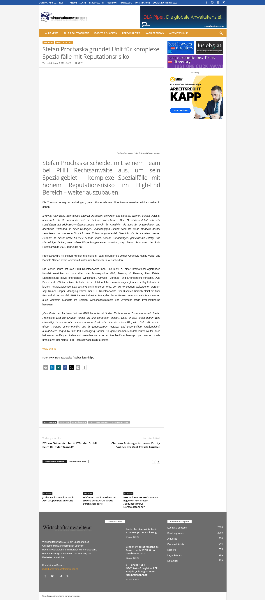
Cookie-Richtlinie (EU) (165, 2)
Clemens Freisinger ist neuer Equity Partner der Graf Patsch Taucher (135, 445)
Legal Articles (174, 555)
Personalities (97, 2)
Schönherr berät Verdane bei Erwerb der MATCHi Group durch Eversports (99, 500)
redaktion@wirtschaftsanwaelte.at (60, 569)
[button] (221, 33)
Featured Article (175, 544)
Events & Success (105, 33)
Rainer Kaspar (102, 422)
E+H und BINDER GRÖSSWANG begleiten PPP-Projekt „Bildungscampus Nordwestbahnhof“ (140, 502)
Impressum (126, 2)
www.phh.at (49, 348)
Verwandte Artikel (54, 461)
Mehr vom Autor (77, 461)
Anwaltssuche (78, 2)
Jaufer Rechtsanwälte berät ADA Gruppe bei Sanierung (58, 499)
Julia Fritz (64, 422)
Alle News (51, 33)
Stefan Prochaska (120, 422)
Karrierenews (155, 33)
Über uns (112, 2)
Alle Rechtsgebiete (76, 33)
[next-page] (158, 462)
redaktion (51, 63)
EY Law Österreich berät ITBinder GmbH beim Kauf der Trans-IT (70, 445)
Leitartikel (172, 560)
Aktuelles (48, 42)
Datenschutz (142, 2)
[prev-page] (154, 462)
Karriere (171, 549)
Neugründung (79, 422)
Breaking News (175, 533)
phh (90, 422)
